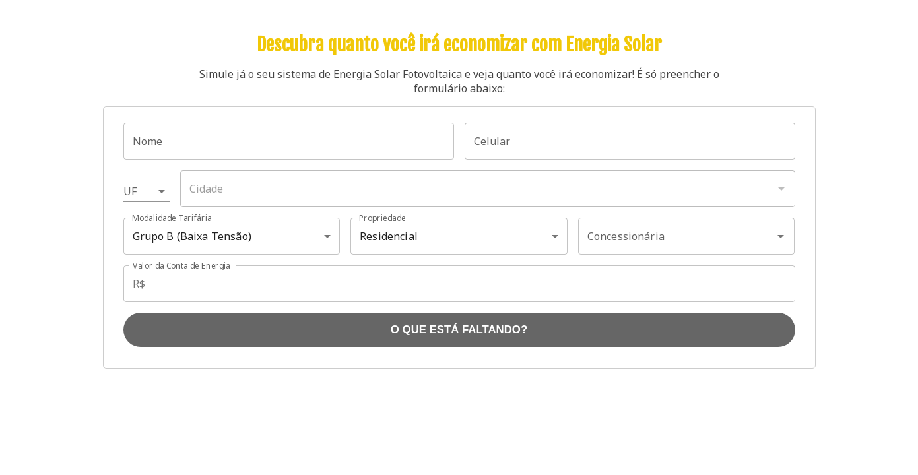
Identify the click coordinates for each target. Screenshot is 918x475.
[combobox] (487, 188)
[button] (146, 191)
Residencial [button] (389, 236)
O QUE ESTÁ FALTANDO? (459, 329)
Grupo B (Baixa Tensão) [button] (192, 236)
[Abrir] (780, 236)
